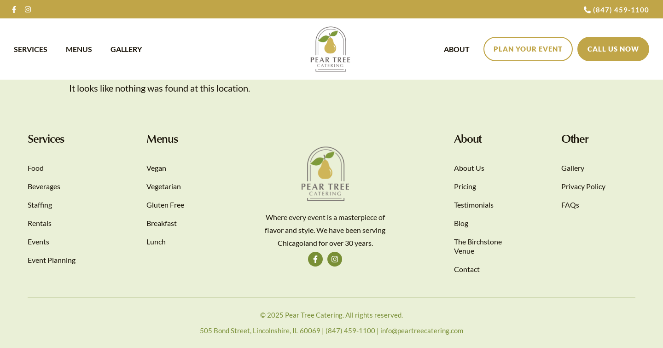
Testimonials (474, 204)
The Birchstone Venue (478, 246)
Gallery (126, 49)
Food (36, 167)
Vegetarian (163, 186)
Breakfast (161, 223)
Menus (79, 49)
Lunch (156, 241)
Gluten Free (165, 204)
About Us (469, 167)
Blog (461, 223)
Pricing (465, 186)
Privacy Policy (583, 186)
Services (30, 49)
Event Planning (52, 259)
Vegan (156, 167)
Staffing (40, 204)
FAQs (570, 204)
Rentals (40, 223)
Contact (467, 269)
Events (38, 241)
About (457, 49)
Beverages (44, 186)
